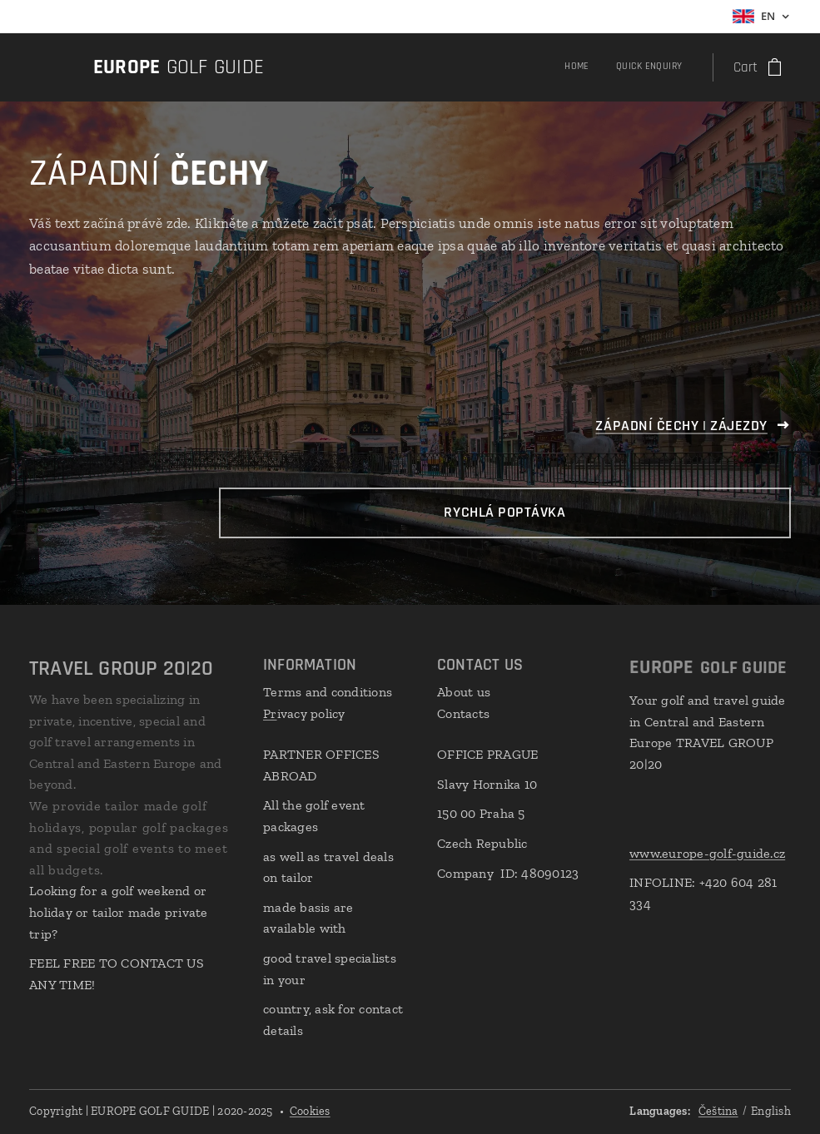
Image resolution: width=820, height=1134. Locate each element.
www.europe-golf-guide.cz (707, 853)
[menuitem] (657, 67)
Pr (270, 713)
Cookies (310, 1111)
